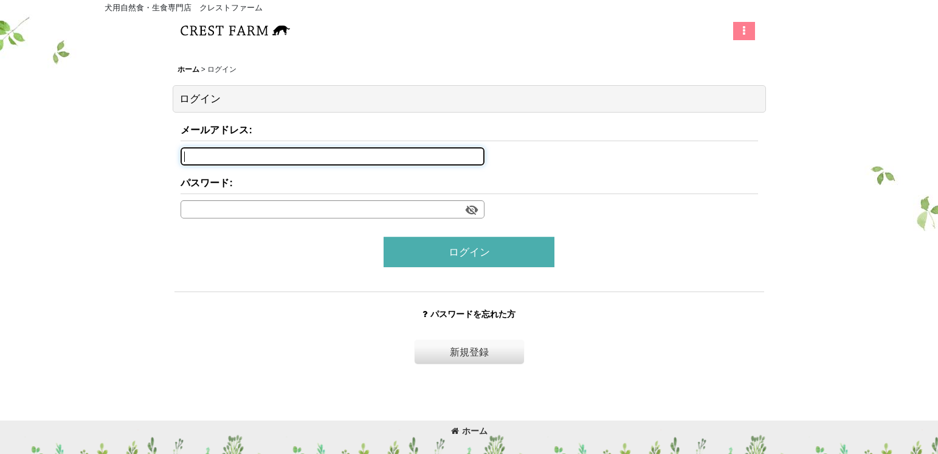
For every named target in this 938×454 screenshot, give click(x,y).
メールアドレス (215, 129)
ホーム (469, 431)
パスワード (205, 182)
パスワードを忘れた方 (469, 314)
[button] (744, 31)
